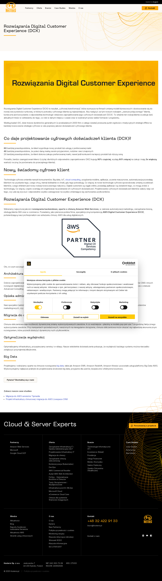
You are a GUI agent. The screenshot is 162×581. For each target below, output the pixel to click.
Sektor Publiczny (94, 465)
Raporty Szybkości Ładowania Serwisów (19, 528)
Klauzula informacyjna (58, 543)
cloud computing (72, 179)
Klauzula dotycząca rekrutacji (61, 537)
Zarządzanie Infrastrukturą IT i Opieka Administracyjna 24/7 (61, 448)
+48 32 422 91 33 (102, 521)
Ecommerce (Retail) (95, 452)
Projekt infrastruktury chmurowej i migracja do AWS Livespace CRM (37, 399)
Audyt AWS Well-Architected (61, 474)
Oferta (39, 8)
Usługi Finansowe (94, 459)
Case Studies (59, 8)
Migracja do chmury (57, 455)
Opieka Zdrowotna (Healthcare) (95, 469)
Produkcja (91, 455)
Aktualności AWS (17, 533)
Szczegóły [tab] (81, 272)
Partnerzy (29, 8)
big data (60, 365)
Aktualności (15, 521)
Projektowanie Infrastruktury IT (61, 452)
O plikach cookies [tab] (119, 272)
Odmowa (45, 317)
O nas (80, 8)
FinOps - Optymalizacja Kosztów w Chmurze (58, 478)
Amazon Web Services (19, 447)
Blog (12, 524)
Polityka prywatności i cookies (61, 530)
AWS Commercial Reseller (59, 471)
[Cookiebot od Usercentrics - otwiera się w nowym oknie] (124, 263)
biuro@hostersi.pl (94, 525)
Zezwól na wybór (81, 317)
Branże (48, 8)
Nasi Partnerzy (55, 527)
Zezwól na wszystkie (117, 317)
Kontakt (150, 8)
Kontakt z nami (93, 536)
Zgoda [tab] (43, 272)
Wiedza (72, 8)
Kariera (52, 524)
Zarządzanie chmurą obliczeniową (57, 460)
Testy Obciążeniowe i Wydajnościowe (58, 483)
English (152, 2)
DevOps (52, 467)
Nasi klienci (130, 453)
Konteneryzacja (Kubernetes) (61, 464)
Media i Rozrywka (94, 462)
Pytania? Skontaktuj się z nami (20, 380)
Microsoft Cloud (55, 491)
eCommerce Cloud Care (59, 494)
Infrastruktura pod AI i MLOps (61, 488)
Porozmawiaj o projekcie (143, 426)
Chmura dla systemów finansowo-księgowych (58, 499)
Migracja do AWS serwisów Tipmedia (23, 396)
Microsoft (14, 450)
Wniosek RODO (55, 540)
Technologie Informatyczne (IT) (98, 448)
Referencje (130, 450)
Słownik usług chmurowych (21, 536)
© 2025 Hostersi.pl (11, 571)
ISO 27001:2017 (55, 547)
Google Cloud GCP (18, 453)
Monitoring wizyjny (56, 534)
